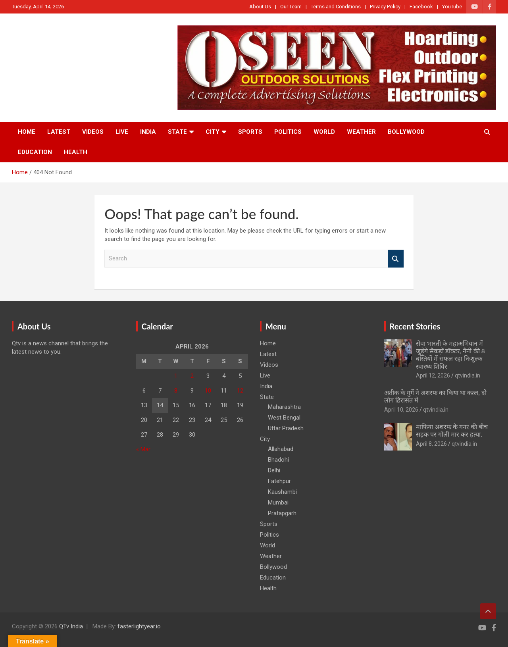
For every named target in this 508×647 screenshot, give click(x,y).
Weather (361, 131)
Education (35, 152)
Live (121, 131)
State (177, 131)
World (324, 131)
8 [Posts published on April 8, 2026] (175, 390)
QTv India (71, 626)
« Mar (143, 449)
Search (396, 259)
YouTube (452, 7)
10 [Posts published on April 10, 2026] (208, 390)
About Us (260, 7)
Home (26, 131)
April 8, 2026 (431, 444)
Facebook (421, 7)
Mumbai (278, 502)
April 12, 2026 (433, 375)
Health (75, 152)
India (148, 131)
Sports (250, 131)
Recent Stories (415, 326)
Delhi (274, 470)
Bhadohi (278, 459)
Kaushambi (282, 491)
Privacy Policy (385, 7)
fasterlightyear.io (139, 626)
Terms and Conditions (336, 7)
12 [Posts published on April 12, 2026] (240, 390)
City (212, 131)
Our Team (291, 7)
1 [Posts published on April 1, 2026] (175, 375)
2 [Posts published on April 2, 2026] (192, 375)
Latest (58, 131)
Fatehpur (279, 481)
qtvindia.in (467, 375)
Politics (288, 131)
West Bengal (284, 417)
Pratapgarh (282, 513)
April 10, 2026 (401, 409)
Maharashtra (284, 406)
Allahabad (280, 449)
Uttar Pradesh (286, 428)
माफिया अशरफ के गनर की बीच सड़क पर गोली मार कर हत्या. (452, 430)
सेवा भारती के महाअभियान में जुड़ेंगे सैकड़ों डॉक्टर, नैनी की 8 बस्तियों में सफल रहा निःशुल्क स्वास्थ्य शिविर (450, 354)
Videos (93, 131)
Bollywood (406, 131)
